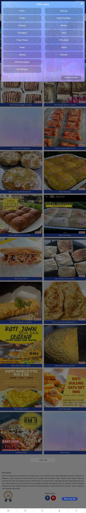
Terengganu (22, 33)
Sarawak (63, 55)
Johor (63, 33)
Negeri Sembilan (64, 18)
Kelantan (22, 25)
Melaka (64, 25)
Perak (22, 47)
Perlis (22, 11)
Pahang (22, 55)
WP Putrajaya (22, 69)
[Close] (82, 3)
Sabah (63, 47)
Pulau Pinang (22, 40)
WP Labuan (64, 40)
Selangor (64, 11)
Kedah (22, 18)
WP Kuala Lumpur (22, 62)
